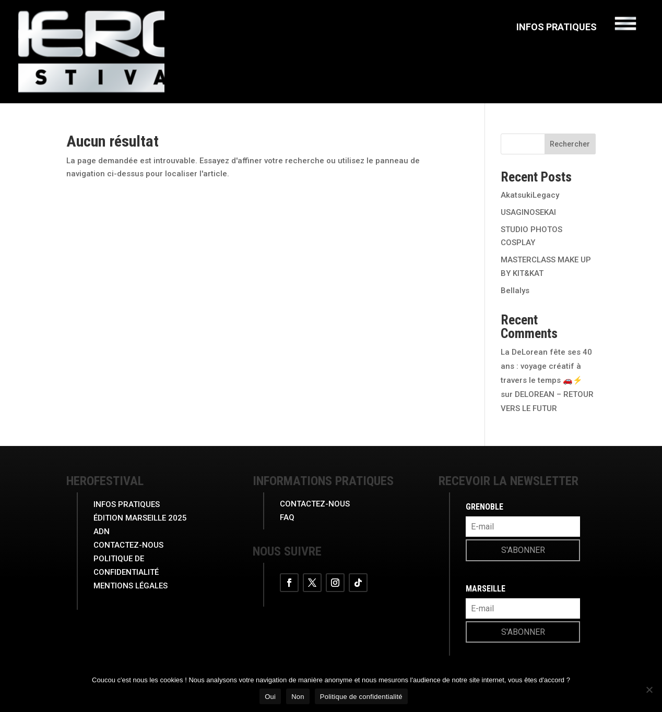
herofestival (105, 481)
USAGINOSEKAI (528, 212)
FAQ (287, 517)
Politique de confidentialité (361, 697)
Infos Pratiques (556, 27)
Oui (270, 697)
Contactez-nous (315, 504)
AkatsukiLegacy (530, 195)
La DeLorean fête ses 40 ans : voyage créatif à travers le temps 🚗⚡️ (546, 366)
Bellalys (515, 290)
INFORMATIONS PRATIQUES (323, 481)
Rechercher (570, 144)
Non (297, 697)
